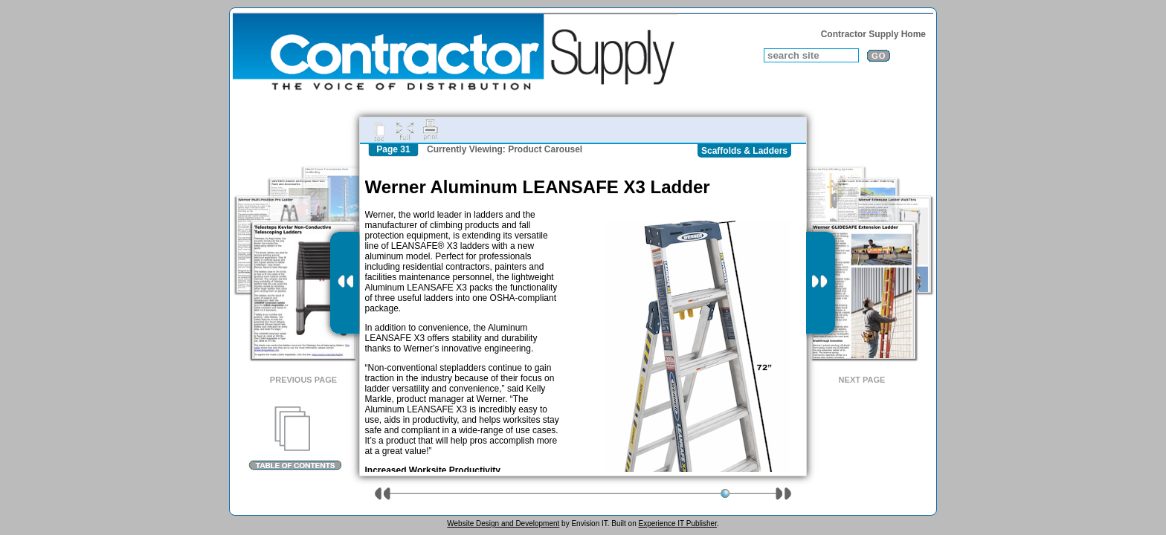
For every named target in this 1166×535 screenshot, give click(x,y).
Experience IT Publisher (677, 523)
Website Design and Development (503, 523)
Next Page (862, 379)
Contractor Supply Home (873, 34)
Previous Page (303, 379)
